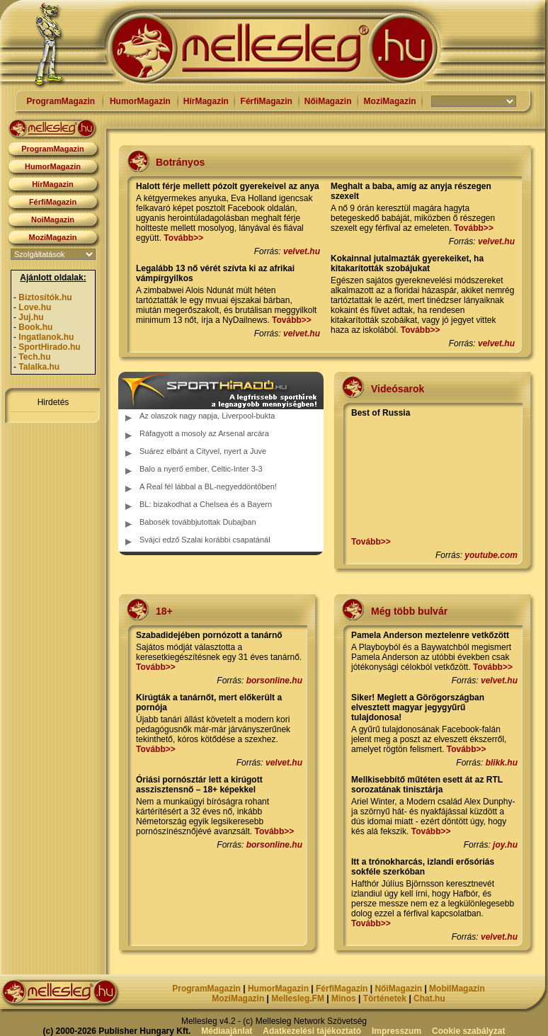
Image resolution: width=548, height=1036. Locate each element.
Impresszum (396, 1031)
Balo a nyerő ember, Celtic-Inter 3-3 (201, 469)
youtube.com (491, 555)
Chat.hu (429, 998)
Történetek (384, 998)
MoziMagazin (390, 101)
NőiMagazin (328, 101)
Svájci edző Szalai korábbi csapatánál (204, 539)
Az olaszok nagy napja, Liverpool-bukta (207, 415)
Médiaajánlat (226, 1031)
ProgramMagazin (60, 101)
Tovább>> (183, 238)
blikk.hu (502, 763)
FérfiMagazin (266, 101)
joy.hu (505, 845)
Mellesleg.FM (297, 998)
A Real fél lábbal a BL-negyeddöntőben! (208, 486)
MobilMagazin (457, 989)
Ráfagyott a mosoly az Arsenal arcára (204, 433)
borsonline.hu (274, 680)
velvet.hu (301, 251)
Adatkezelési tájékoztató (312, 1031)
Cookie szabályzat (468, 1031)
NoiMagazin (52, 219)
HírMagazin (206, 101)
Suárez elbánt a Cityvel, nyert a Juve (202, 451)
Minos (343, 998)
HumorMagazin (140, 101)
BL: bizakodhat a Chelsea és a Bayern (205, 504)
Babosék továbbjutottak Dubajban (197, 522)
